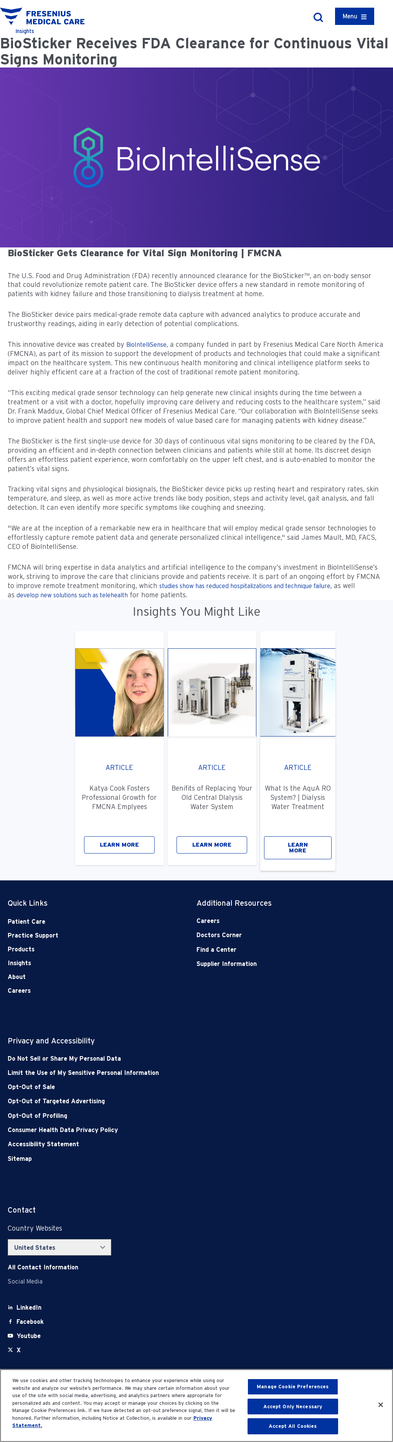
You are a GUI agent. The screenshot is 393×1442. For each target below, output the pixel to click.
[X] (19, 1350)
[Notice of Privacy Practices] (159, 1073)
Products (21, 949)
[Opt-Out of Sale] (159, 1087)
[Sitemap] (159, 1159)
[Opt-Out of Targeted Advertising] (159, 1101)
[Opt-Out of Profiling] (159, 1116)
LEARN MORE (119, 844)
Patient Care (26, 921)
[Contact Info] (43, 1267)
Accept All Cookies (293, 1426)
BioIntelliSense (146, 344)
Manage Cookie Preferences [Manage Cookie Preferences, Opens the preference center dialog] (293, 1386)
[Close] (380, 1404)
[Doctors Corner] (272, 935)
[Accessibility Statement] (159, 1144)
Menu (350, 16)
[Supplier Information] (272, 964)
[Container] (354, 16)
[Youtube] (29, 1336)
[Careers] (272, 921)
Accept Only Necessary (293, 1406)
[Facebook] (30, 1322)
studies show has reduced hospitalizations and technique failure (244, 586)
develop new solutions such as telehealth (72, 595)
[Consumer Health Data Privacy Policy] (159, 1130)
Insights (19, 963)
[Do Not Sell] (159, 1059)
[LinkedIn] (29, 1308)
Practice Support (33, 935)
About (17, 977)
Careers (19, 990)
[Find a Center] (272, 950)
